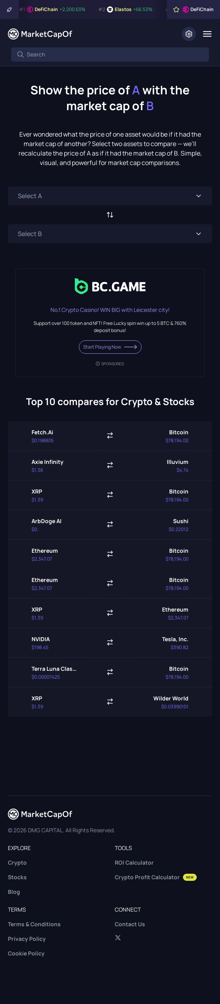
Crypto (17, 862)
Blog (14, 891)
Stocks (17, 877)
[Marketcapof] (40, 33)
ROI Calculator (134, 862)
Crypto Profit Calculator (156, 877)
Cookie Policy (26, 953)
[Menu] (207, 34)
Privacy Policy (27, 938)
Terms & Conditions (34, 924)
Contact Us (130, 924)
